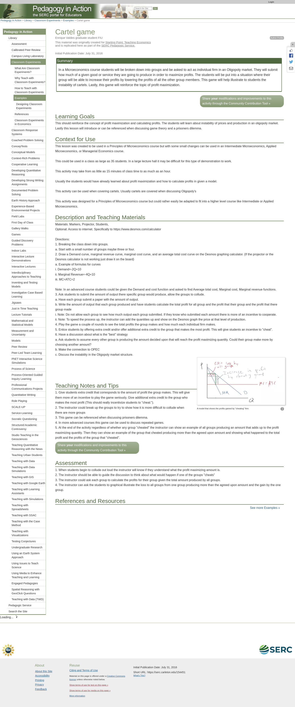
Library (28, 20)
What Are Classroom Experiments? (27, 70)
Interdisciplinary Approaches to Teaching (26, 274)
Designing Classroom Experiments (29, 106)
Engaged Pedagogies (25, 583)
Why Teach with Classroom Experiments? (30, 80)
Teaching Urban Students (27, 455)
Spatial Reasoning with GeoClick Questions (25, 591)
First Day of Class (22, 222)
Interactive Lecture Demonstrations (23, 258)
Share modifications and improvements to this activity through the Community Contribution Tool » (236, 101)
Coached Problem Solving (27, 140)
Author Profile (276, 38)
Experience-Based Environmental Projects (26, 208)
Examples (68, 20)
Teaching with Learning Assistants (26, 491)
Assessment (19, 43)
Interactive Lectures (24, 266)
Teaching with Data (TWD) (28, 599)
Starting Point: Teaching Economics (128, 42)
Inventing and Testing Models (25, 284)
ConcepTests (19, 146)
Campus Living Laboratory (28, 56)
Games (16, 234)
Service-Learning (22, 413)
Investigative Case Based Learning (27, 294)
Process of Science (23, 368)
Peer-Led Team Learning (27, 352)
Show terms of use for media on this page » (90, 690)
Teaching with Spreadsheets (20, 507)
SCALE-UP (18, 407)
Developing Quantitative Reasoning (26, 172)
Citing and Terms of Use (84, 670)
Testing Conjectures (24, 541)
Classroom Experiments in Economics (29, 122)
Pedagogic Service (20, 605)
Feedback (41, 689)
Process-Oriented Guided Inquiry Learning (27, 376)
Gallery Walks (20, 228)
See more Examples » (265, 507)
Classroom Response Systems (25, 132)
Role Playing (19, 400)
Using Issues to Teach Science (25, 565)
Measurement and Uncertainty (23, 332)
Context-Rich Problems (26, 158)
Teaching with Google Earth (28, 483)
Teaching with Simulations (27, 499)
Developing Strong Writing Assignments (27, 182)
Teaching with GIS (23, 477)
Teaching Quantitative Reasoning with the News (27, 446)
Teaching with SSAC (24, 515)
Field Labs (18, 216)
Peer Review (19, 346)
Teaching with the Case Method (26, 523)
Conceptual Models (23, 152)
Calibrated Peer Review (26, 49)
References (22, 114)
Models (16, 340)
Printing (39, 680)
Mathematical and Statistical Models (22, 322)
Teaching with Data (23, 461)
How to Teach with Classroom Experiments (29, 90)
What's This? (139, 675)
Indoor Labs (19, 250)
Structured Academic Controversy (24, 427)
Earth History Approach (26, 200)
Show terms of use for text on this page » (89, 685)
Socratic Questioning (24, 418)
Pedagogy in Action (11, 20)
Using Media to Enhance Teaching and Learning (27, 575)
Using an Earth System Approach (26, 555)
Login (271, 2)
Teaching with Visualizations (20, 533)
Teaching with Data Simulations (23, 469)
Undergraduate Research (27, 547)
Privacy (39, 684)
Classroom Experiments (47, 20)
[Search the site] (143, 8)
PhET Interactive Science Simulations (27, 360)
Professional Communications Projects (27, 386)
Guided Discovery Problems (22, 242)
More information (77, 696)
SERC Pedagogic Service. (118, 45)
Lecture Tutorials (22, 314)
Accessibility (42, 675)
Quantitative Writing (23, 394)
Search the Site (18, 611)
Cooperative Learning (25, 164)
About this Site (43, 671)
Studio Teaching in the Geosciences (25, 437)
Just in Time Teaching (25, 308)
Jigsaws (16, 302)
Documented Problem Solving (25, 192)
